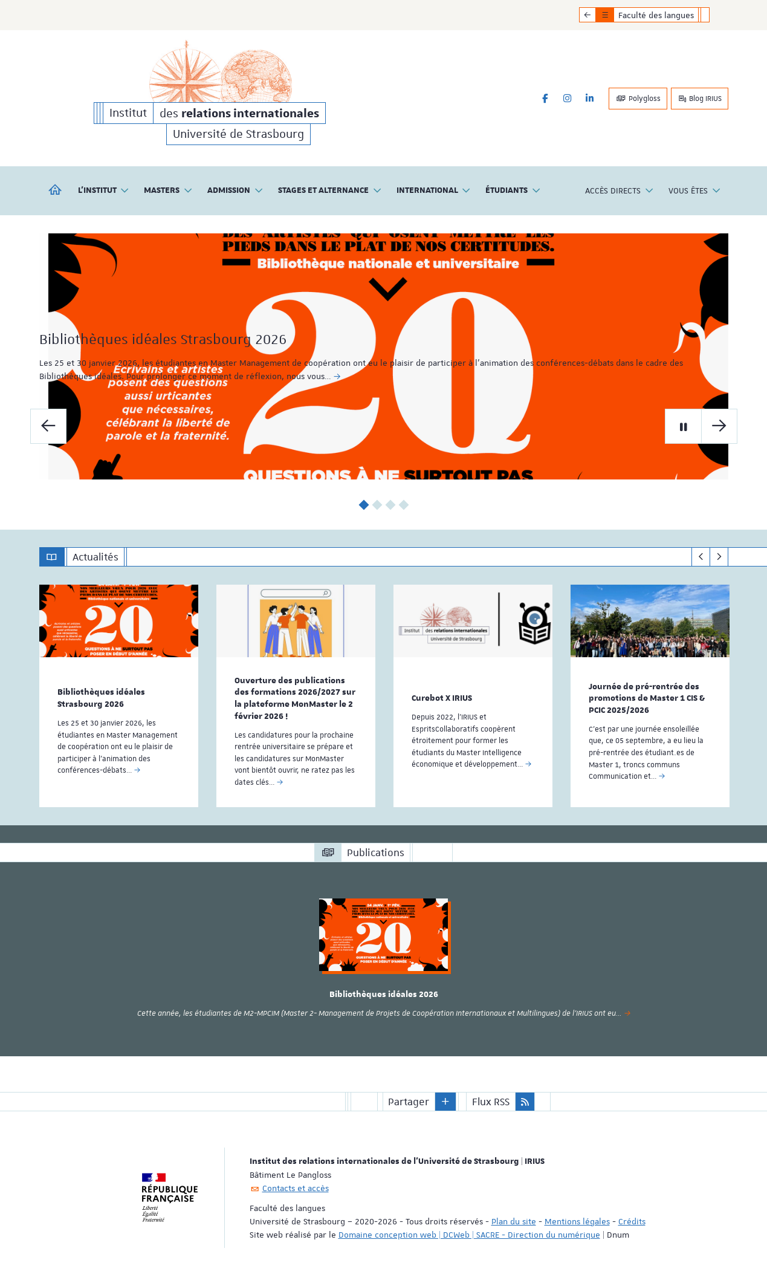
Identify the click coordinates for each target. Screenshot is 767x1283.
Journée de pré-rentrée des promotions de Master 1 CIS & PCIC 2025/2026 (647, 698)
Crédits (632, 1220)
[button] (445, 1100)
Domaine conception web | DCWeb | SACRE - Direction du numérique (469, 1233)
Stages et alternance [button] (330, 191)
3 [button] (390, 504)
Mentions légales (577, 1220)
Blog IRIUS (700, 98)
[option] (383, 356)
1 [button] (363, 504)
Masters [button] (168, 191)
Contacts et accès (295, 1186)
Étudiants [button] (513, 191)
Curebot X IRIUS (442, 698)
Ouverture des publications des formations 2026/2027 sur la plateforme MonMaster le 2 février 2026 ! (295, 698)
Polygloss (638, 98)
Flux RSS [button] (491, 1100)
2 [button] (377, 504)
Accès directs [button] (619, 191)
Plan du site (513, 1220)
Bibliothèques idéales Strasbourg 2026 (205, 359)
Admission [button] (235, 191)
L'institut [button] (104, 191)
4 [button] (403, 504)
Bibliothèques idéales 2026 (383, 994)
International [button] (433, 191)
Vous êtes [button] (694, 191)
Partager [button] (408, 1100)
